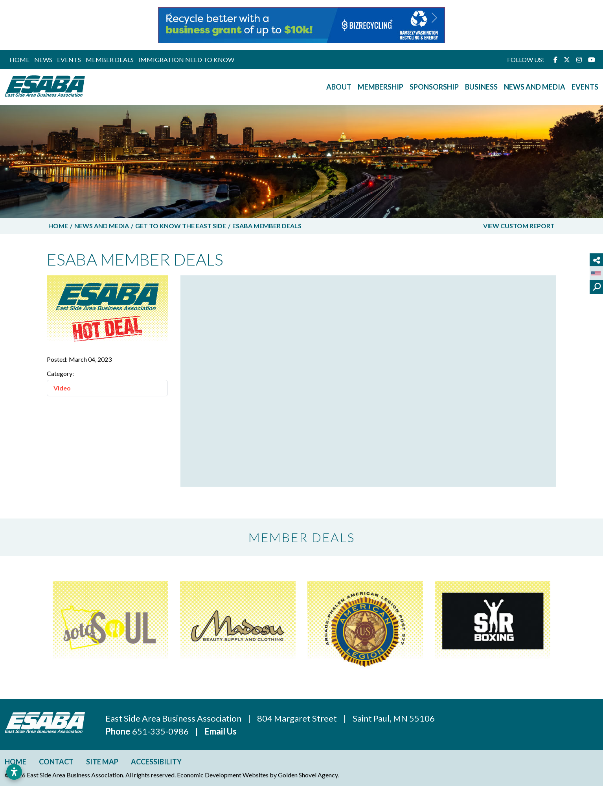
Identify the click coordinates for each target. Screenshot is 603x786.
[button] (168, 25)
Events (69, 59)
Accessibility (156, 761)
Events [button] (585, 86)
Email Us (220, 731)
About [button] (338, 86)
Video (62, 388)
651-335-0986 (161, 731)
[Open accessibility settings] (14, 772)
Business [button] (481, 86)
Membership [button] (380, 86)
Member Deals (110, 59)
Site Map (102, 761)
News (43, 59)
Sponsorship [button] (434, 86)
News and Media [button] (534, 86)
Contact (56, 761)
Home (19, 59)
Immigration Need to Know (186, 59)
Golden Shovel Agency (308, 775)
